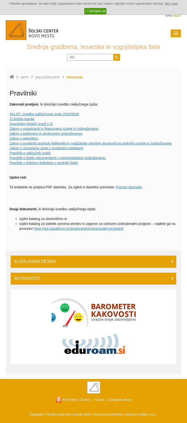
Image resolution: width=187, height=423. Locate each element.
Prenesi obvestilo (129, 187)
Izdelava (132, 414)
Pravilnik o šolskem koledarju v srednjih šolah (43, 163)
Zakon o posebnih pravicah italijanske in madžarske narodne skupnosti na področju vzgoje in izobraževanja (90, 143)
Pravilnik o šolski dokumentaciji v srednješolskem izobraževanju (57, 158)
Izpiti (25, 77)
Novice (100, 400)
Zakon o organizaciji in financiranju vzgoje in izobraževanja (53, 129)
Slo (177, 15)
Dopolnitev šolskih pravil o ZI (31, 124)
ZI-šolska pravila (21, 119)
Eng (169, 15)
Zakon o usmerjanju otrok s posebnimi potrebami (46, 148)
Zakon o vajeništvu (23, 138)
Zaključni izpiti (47, 77)
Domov (86, 400)
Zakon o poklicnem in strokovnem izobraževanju (45, 133)
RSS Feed (66, 400)
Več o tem (171, 3)
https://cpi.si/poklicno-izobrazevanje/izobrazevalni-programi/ (79, 229)
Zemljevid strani (120, 400)
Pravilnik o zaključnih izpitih (30, 153)
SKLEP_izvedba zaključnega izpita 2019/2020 (44, 114)
